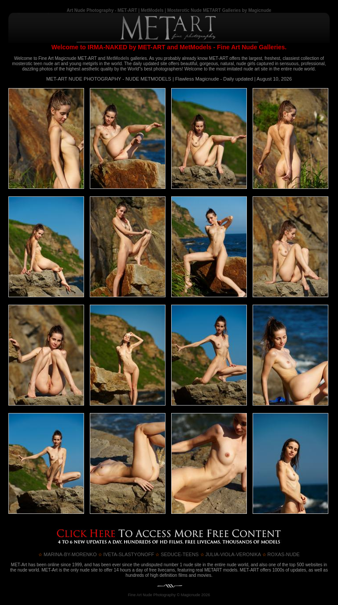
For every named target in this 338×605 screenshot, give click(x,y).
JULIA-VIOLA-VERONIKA (230, 554)
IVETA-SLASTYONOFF (126, 554)
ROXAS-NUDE (281, 554)
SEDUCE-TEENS (176, 554)
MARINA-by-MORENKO (67, 554)
